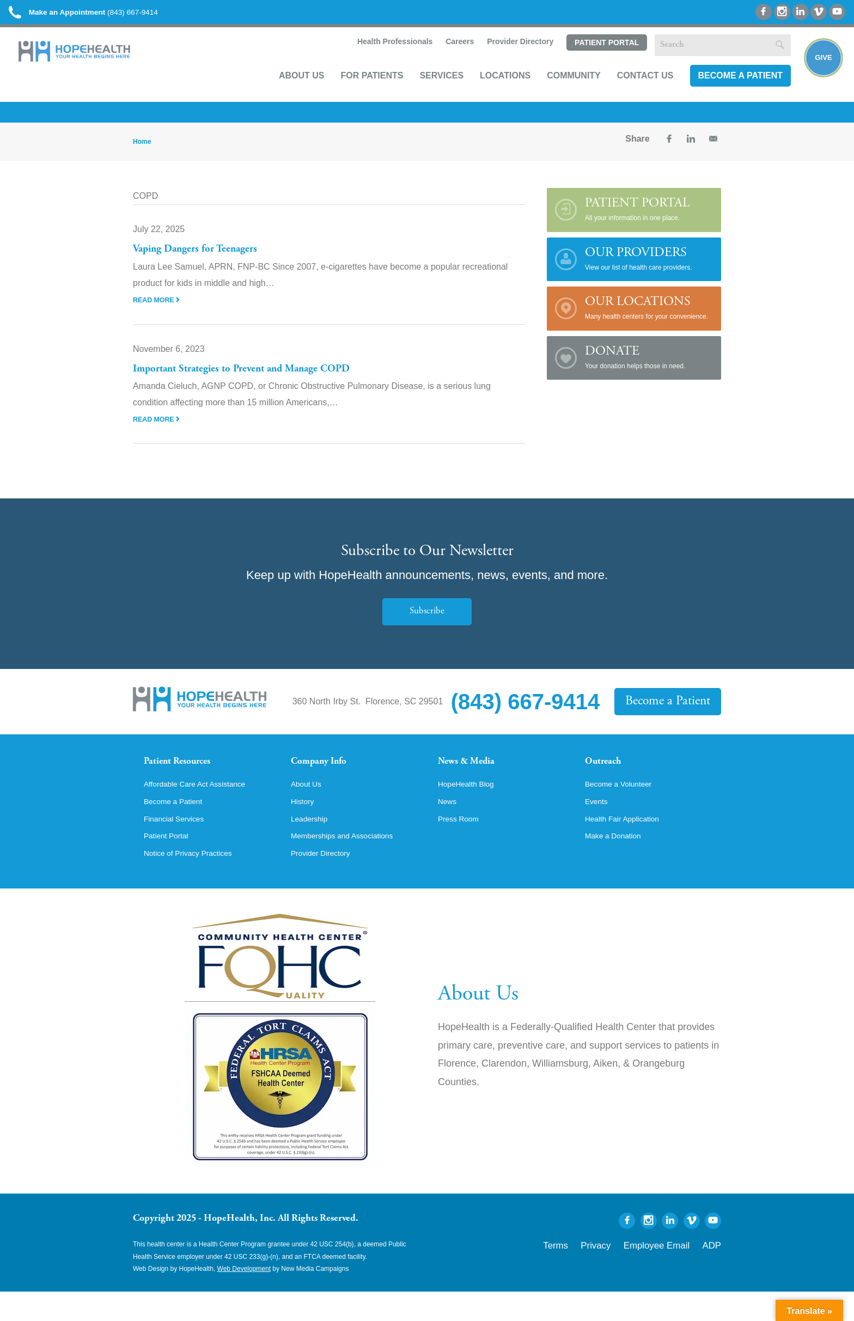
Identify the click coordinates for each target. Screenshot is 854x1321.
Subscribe (427, 622)
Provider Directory (506, 57)
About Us (289, 90)
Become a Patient (727, 90)
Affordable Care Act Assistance (203, 808)
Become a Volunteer (624, 808)
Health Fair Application (628, 845)
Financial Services (179, 845)
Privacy (624, 1273)
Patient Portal (593, 58)
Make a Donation (618, 864)
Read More (159, 310)
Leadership (312, 845)
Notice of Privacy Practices (195, 882)
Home (142, 152)
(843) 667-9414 (108, 16)
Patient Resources (186, 774)
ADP (714, 1273)
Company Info (326, 774)
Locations (492, 90)
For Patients (358, 90)
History (304, 827)
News (449, 827)
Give (817, 74)
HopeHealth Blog (471, 808)
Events (598, 827)
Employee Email (671, 1273)
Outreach (608, 774)
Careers (445, 57)
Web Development (244, 1298)
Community (561, 90)
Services (428, 90)
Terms (592, 1273)
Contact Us (632, 90)
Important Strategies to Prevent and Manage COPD (258, 380)
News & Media (473, 774)
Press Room (462, 845)
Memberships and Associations (351, 864)
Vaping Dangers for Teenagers (205, 260)
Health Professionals (380, 57)
